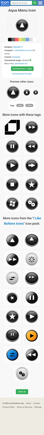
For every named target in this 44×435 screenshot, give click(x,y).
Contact (36, 403)
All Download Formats (22, 74)
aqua (20, 105)
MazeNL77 (18, 47)
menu (29, 105)
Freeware (16, 57)
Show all (21, 392)
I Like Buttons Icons (22, 50)
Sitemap (38, 407)
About (28, 403)
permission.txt (21, 63)
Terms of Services (24, 407)
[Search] (34, 3)
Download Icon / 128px (22, 69)
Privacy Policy (8, 407)
